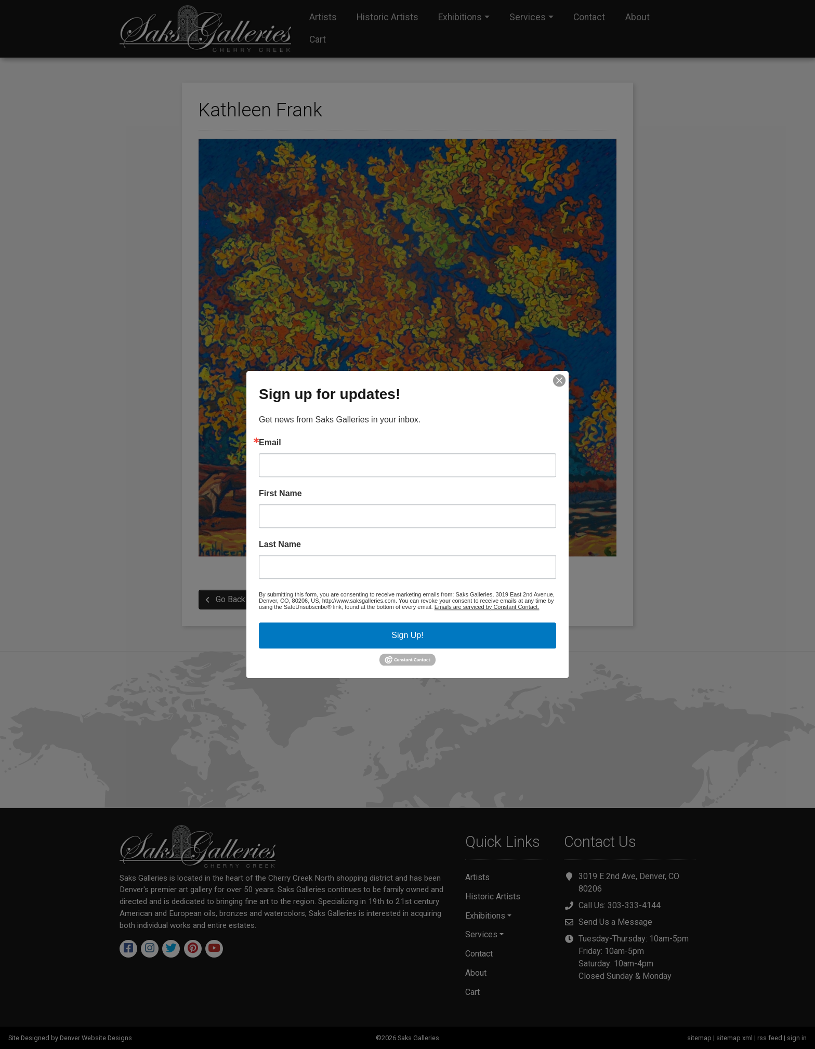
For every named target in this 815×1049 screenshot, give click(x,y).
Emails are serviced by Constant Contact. (487, 607)
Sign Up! (407, 635)
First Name (280, 493)
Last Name (280, 544)
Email (270, 443)
